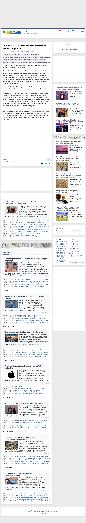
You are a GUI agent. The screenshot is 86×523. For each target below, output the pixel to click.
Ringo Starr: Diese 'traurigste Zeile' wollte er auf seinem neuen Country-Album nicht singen (68, 158)
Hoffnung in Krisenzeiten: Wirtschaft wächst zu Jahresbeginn (68, 142)
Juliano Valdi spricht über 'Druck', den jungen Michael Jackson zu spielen (35, 228)
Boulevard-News (10, 196)
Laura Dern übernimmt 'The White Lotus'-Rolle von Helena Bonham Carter (67, 104)
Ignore (78, 263)
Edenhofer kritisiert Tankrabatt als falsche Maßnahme (29, 286)
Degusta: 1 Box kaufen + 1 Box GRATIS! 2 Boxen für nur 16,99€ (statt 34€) (35, 224)
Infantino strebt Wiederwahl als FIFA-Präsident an (28, 422)
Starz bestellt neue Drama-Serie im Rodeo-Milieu (28, 392)
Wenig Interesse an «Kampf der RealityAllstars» (66, 191)
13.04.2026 (73, 251)
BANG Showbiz (30, 51)
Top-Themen (8, 253)
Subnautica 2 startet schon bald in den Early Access (25, 332)
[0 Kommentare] (7, 163)
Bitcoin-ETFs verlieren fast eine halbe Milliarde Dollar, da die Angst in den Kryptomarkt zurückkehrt (42, 456)
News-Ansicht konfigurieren (77, 262)
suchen (76, 231)
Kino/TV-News (8, 360)
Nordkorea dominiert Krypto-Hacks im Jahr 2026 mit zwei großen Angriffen (35, 458)
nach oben (79, 514)
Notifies (82, 263)
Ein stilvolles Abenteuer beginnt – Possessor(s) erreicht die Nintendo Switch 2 (36, 349)
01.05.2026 (59, 241)
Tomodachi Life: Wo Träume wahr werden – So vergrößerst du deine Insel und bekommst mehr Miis (67, 208)
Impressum (55, 510)
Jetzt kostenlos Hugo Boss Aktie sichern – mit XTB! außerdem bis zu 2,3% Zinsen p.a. (38, 322)
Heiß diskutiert (74, 257)
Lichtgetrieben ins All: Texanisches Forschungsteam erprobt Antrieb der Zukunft (37, 231)
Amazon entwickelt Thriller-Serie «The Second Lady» (29, 388)
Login (68, 31)
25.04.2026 (59, 253)
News (38, 511)
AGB (42, 510)
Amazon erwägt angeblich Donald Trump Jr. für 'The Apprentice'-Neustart (69, 121)
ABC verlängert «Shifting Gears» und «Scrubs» (28, 390)
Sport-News (8, 397)
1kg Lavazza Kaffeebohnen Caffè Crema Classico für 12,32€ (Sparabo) (34, 222)
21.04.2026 (59, 260)
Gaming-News (8, 326)
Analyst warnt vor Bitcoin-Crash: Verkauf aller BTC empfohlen (32, 461)
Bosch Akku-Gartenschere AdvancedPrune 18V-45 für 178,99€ (32, 221)
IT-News (6, 290)
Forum (34, 511)
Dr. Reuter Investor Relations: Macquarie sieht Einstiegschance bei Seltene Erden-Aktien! (39, 497)
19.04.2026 (73, 241)
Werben (43, 511)
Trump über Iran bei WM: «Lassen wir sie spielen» (25, 403)
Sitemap (29, 510)
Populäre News (74, 255)
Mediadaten (48, 510)
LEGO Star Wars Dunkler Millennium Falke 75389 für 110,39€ (32, 230)
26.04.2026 (59, 252)
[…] (43, 216)
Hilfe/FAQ (49, 511)
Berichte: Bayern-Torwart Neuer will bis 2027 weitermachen (31, 426)
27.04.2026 (59, 248)
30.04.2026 (59, 243)
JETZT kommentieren (69, 49)
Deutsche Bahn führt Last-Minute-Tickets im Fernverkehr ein (31, 279)
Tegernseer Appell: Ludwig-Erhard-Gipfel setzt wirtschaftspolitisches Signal (35, 494)
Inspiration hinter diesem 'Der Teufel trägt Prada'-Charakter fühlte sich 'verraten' (37, 226)
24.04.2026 (59, 255)
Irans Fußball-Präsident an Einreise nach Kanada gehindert (31, 427)
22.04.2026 (59, 258)
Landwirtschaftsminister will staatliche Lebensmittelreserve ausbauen (34, 281)
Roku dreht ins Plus (20, 386)
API (54, 511)
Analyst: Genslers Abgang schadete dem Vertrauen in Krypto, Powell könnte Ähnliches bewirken (41, 460)
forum (82, 52)
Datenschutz (36, 510)
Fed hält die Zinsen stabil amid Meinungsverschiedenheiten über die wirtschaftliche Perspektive (69, 175)
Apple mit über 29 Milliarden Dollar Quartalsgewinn (29, 317)
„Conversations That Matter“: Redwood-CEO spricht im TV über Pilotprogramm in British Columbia (42, 501)
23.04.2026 (59, 257)
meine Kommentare (70, 263)
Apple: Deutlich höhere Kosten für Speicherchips (28, 315)
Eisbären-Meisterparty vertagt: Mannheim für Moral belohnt (31, 420)
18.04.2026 (73, 243)
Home (29, 511)
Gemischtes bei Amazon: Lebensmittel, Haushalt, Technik (30, 319)
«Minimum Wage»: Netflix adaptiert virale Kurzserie (29, 393)
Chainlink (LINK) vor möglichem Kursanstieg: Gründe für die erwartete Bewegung (37, 463)
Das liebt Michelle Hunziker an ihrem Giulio (26, 235)
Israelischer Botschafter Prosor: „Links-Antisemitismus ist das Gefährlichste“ (36, 495)
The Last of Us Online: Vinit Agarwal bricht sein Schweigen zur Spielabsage (35, 356)
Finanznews (8, 431)
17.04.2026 (73, 245)
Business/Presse (10, 467)
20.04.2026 (59, 262)
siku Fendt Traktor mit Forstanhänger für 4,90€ (27, 233)
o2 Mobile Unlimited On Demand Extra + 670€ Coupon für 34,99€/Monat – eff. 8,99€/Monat (40, 320)
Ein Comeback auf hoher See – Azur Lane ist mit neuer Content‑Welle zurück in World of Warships (42, 351)
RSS (57, 511)
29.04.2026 (59, 245)
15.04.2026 (73, 248)
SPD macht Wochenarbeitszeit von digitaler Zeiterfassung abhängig (33, 284)
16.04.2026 (73, 246)
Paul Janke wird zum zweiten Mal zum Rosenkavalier (29, 237)
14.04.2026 (73, 250)
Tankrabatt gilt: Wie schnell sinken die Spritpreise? (28, 283)
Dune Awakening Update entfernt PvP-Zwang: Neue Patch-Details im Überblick (37, 354)
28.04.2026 (59, 246)
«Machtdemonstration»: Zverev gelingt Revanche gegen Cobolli (32, 424)
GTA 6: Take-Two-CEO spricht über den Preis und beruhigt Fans (32, 352)
